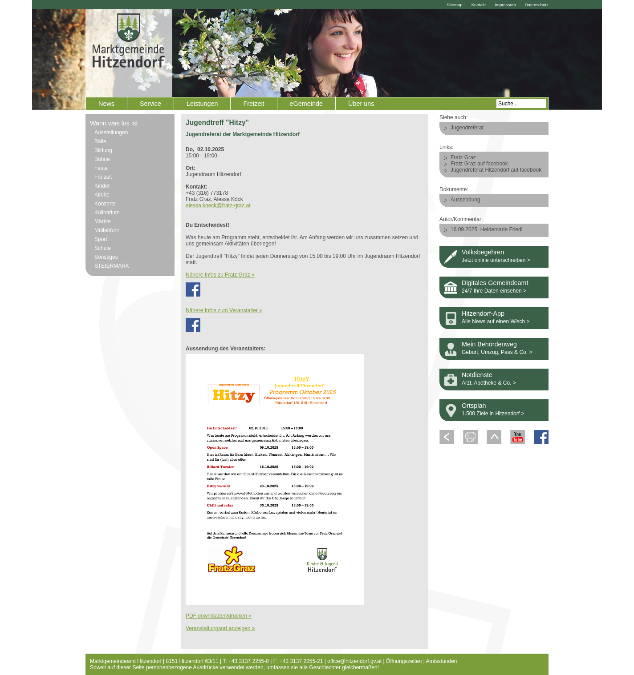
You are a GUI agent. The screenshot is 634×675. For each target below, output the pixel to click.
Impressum (505, 4)
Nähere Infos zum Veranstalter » (224, 310)
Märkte (102, 221)
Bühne (102, 159)
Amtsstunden (441, 661)
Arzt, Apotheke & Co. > (489, 383)
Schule (102, 248)
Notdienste (477, 374)
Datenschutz (537, 4)
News (106, 103)
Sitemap (454, 4)
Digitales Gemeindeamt (495, 282)
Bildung (103, 150)
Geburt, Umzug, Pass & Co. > (497, 352)
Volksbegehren (483, 252)
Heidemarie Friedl (501, 229)
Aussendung (465, 200)
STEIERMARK (111, 266)
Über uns (361, 103)
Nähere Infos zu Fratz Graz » (220, 275)
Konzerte (105, 204)
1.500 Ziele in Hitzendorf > (493, 413)
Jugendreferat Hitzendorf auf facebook (496, 170)
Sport (100, 239)
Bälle (100, 141)
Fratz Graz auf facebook (479, 164)
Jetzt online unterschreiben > (496, 260)
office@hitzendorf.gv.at (354, 661)
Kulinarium (107, 212)
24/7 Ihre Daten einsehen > (494, 291)
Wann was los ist (114, 123)
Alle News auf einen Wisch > (495, 321)
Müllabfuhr (106, 230)
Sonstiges (106, 257)
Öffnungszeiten (404, 661)
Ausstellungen (111, 132)
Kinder (102, 186)
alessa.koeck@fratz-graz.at (218, 205)
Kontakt (478, 4)
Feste (101, 168)
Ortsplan (474, 405)
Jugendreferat (467, 128)
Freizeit (253, 103)
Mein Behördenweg (489, 344)
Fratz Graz (463, 157)
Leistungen (202, 103)
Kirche (102, 195)
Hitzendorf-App (483, 313)
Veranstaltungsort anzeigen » (220, 628)
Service (150, 103)
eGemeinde (306, 103)
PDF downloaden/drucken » (219, 616)
